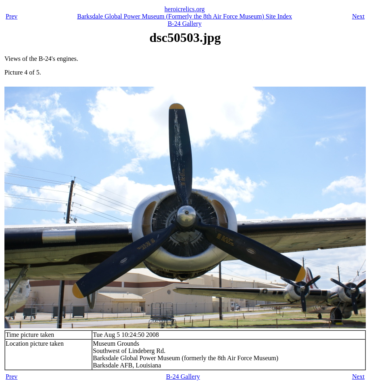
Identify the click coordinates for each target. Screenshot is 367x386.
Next (358, 16)
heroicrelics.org (185, 9)
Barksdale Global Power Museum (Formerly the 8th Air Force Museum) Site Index (184, 16)
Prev (11, 16)
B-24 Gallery (185, 23)
